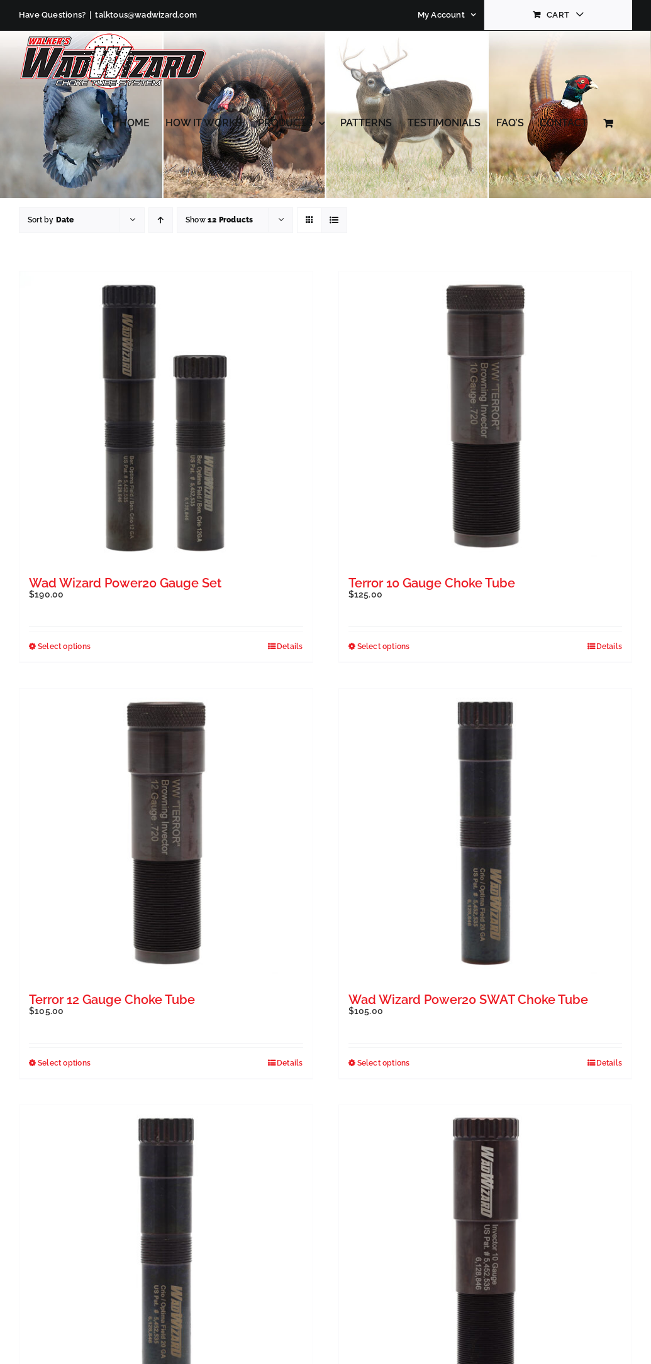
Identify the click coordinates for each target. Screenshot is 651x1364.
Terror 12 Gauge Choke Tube (112, 999)
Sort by (51, 220)
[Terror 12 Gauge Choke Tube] (166, 835)
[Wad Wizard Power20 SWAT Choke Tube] (485, 835)
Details (290, 646)
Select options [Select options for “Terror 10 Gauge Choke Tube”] (383, 646)
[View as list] (334, 220)
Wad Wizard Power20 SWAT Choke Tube (468, 999)
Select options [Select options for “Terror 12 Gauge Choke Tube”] (64, 1063)
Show (219, 220)
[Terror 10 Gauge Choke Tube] (485, 417)
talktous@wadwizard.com (146, 14)
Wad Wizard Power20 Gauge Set (125, 583)
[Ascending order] (160, 220)
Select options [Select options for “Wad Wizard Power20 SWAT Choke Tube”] (383, 1063)
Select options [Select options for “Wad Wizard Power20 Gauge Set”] (64, 646)
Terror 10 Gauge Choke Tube (431, 583)
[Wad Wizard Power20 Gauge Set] (166, 417)
